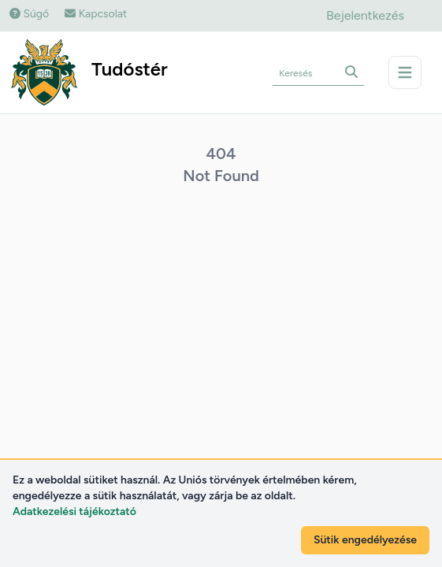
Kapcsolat (96, 13)
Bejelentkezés (365, 15)
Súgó (29, 13)
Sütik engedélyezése (365, 540)
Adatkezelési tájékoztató (74, 511)
